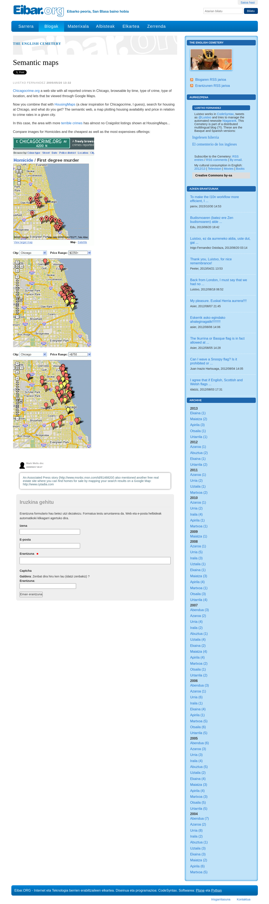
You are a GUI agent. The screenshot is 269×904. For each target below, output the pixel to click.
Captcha (26, 570)
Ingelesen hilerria (205, 137)
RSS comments (216, 159)
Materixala (78, 26)
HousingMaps (65, 104)
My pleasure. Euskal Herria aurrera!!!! (218, 301)
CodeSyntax (225, 114)
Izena (23, 525)
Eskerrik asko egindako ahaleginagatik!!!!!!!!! (207, 319)
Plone (200, 890)
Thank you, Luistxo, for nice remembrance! (211, 261)
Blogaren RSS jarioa (210, 79)
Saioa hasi (248, 2)
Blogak (51, 26)
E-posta (25, 539)
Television (214, 168)
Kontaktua (244, 899)
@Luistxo (204, 117)
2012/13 (200, 168)
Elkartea (131, 26)
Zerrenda (156, 26)
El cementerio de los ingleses (214, 144)
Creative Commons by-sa (213, 175)
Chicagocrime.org (26, 91)
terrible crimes (72, 123)
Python (216, 890)
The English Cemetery (37, 44)
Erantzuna (29, 553)
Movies (228, 168)
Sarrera (26, 26)
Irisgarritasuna (220, 899)
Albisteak (105, 26)
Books (240, 168)
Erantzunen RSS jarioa (212, 85)
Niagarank (229, 120)
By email (236, 159)
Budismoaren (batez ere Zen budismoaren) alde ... (211, 220)
